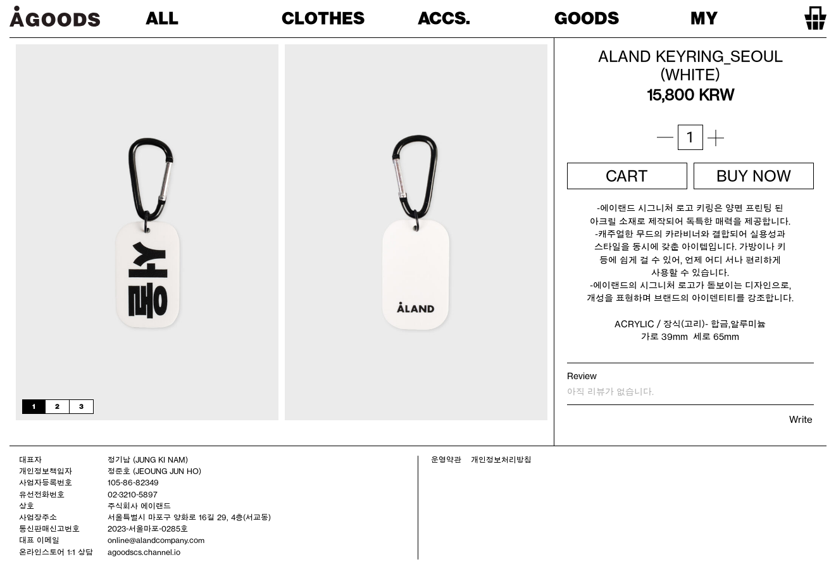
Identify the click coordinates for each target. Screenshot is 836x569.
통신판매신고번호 (49, 528)
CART (627, 176)
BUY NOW (753, 176)
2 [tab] (57, 406)
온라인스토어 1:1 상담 (56, 552)
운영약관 (446, 459)
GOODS (586, 18)
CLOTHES (323, 18)
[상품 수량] (690, 137)
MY (704, 18)
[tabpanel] (147, 232)
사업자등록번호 (45, 482)
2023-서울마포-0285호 (148, 528)
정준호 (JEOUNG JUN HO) (154, 471)
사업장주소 (38, 517)
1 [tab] (33, 406)
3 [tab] (81, 406)
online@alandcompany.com (156, 540)
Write (801, 419)
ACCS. (444, 18)
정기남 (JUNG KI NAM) (148, 459)
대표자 (30, 459)
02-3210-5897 (133, 494)
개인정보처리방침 (501, 459)
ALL (162, 18)
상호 (26, 506)
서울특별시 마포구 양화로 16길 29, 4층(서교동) (189, 517)
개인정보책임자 (45, 471)
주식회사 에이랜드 (139, 506)
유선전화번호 (42, 494)
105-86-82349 (133, 482)
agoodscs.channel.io (144, 552)
